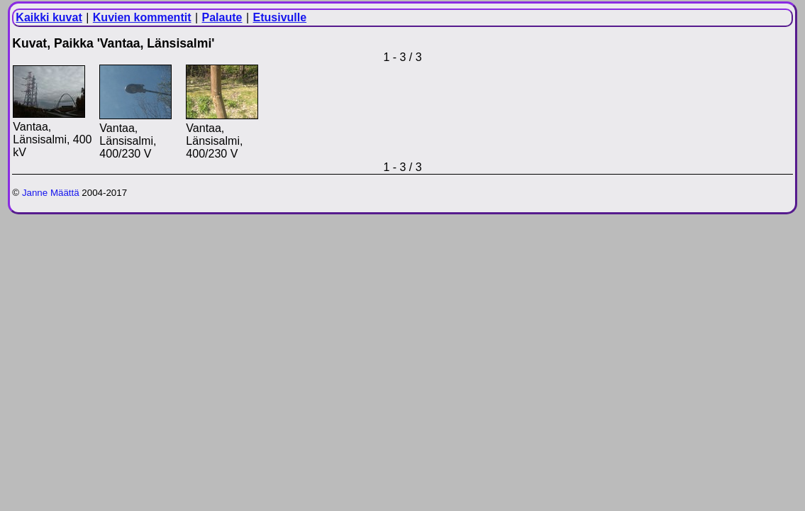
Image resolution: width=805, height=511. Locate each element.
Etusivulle (280, 17)
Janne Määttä (50, 192)
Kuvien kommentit (142, 17)
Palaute (222, 17)
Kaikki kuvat (49, 17)
